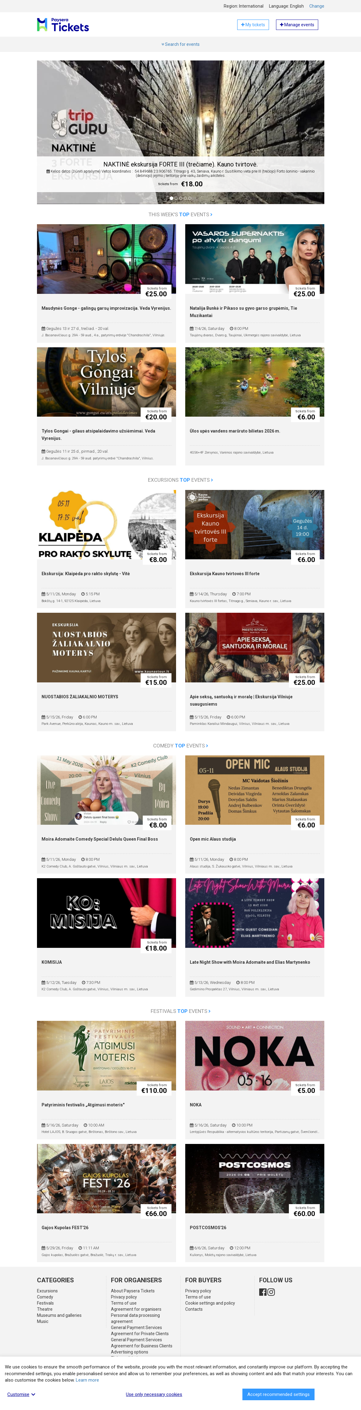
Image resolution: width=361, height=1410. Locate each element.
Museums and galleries (59, 1315)
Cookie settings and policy (210, 1303)
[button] (54, 137)
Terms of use (124, 1303)
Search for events (180, 44)
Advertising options (129, 1352)
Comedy (45, 1297)
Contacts (194, 1309)
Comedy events (180, 746)
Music (42, 1321)
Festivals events (181, 1011)
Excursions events (180, 480)
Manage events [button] (297, 24)
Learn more (87, 1380)
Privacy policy (124, 1297)
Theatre (45, 1309)
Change (316, 6)
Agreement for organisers (136, 1309)
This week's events (180, 214)
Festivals (45, 1303)
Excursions (47, 1290)
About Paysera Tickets (133, 1290)
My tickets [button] (253, 24)
